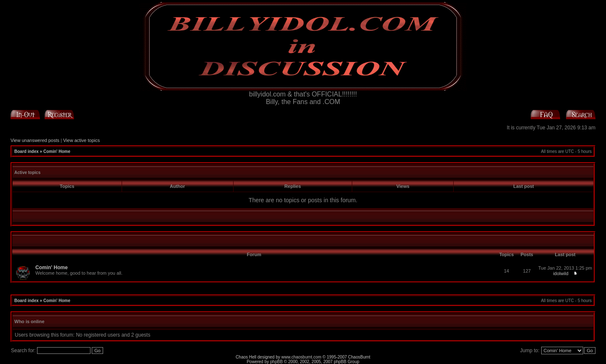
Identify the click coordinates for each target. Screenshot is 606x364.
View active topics (81, 140)
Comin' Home (56, 151)
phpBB (276, 361)
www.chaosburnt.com (302, 357)
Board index (26, 151)
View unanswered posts (35, 140)
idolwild (560, 273)
